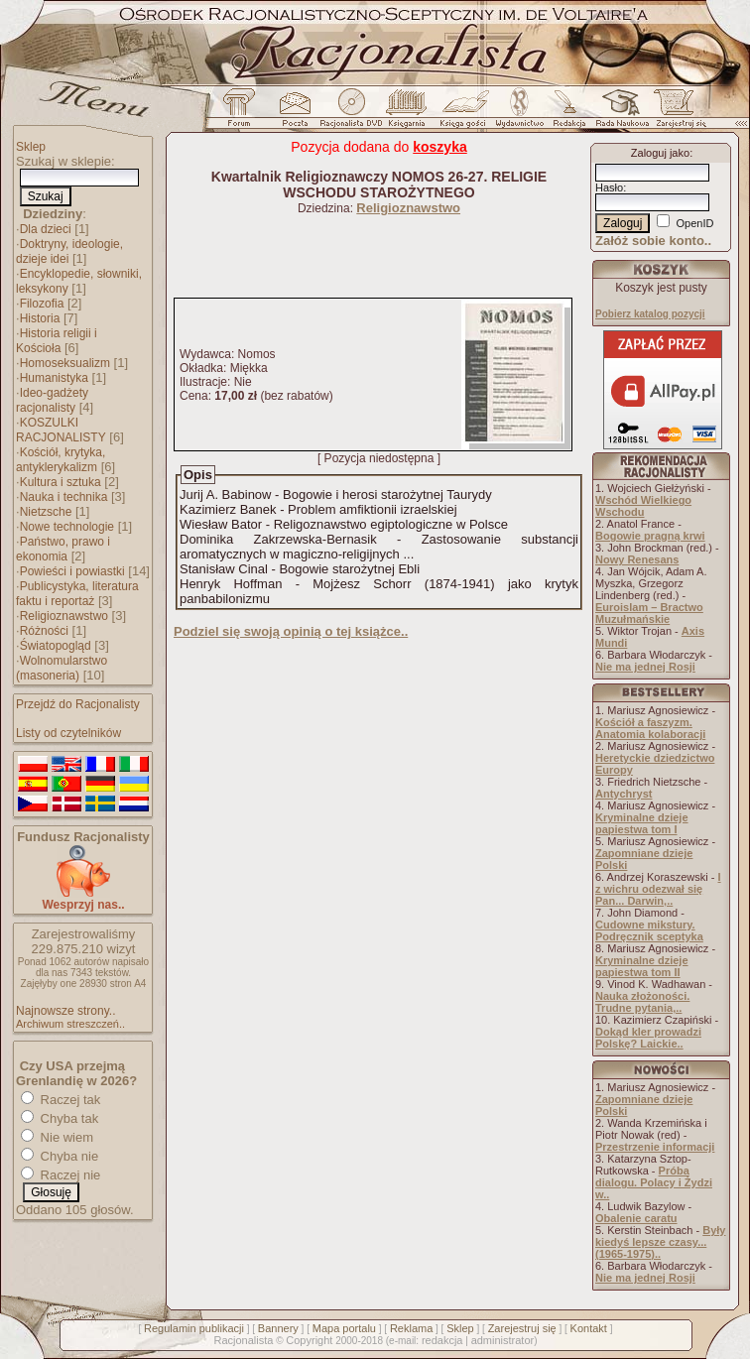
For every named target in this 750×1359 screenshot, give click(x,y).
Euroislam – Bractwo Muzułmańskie (649, 613)
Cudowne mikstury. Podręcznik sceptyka (649, 930)
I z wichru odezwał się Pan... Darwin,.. (658, 889)
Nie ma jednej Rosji (645, 667)
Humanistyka (54, 378)
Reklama (411, 1328)
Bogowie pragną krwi (650, 536)
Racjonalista (243, 1340)
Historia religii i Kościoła (56, 340)
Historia (40, 318)
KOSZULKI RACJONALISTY (61, 430)
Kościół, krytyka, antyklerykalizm (60, 459)
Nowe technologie (67, 527)
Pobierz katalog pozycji (650, 314)
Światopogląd (55, 646)
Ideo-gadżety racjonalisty (52, 400)
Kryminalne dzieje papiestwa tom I (641, 823)
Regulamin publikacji (194, 1328)
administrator (503, 1340)
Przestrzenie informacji (654, 1147)
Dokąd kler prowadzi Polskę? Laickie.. (648, 1038)
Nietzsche (46, 512)
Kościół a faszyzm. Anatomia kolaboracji (650, 728)
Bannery (278, 1328)
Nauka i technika (64, 497)
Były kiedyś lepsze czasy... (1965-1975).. (660, 1242)
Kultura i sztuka (60, 482)
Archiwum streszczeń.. (70, 1024)
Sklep (31, 147)
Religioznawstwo (64, 616)
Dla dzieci (45, 229)
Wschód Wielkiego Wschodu (643, 506)
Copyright (309, 1340)
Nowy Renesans (637, 559)
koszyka (439, 147)
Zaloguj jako (660, 153)
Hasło (609, 187)
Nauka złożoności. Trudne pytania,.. (642, 1002)
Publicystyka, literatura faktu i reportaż (77, 593)
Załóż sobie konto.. (653, 240)
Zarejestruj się (522, 1328)
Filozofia (42, 303)
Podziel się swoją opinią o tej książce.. (291, 631)
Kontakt (588, 1328)
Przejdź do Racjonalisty (78, 704)
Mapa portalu (344, 1328)
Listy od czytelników (68, 733)
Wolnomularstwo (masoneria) (61, 668)
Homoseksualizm (65, 363)
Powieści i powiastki (72, 571)
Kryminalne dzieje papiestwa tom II (641, 966)
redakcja (442, 1340)
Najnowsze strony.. (65, 1011)
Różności (44, 631)
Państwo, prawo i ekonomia (63, 549)
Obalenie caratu (636, 1218)
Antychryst (623, 794)
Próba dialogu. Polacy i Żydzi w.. (653, 1182)
